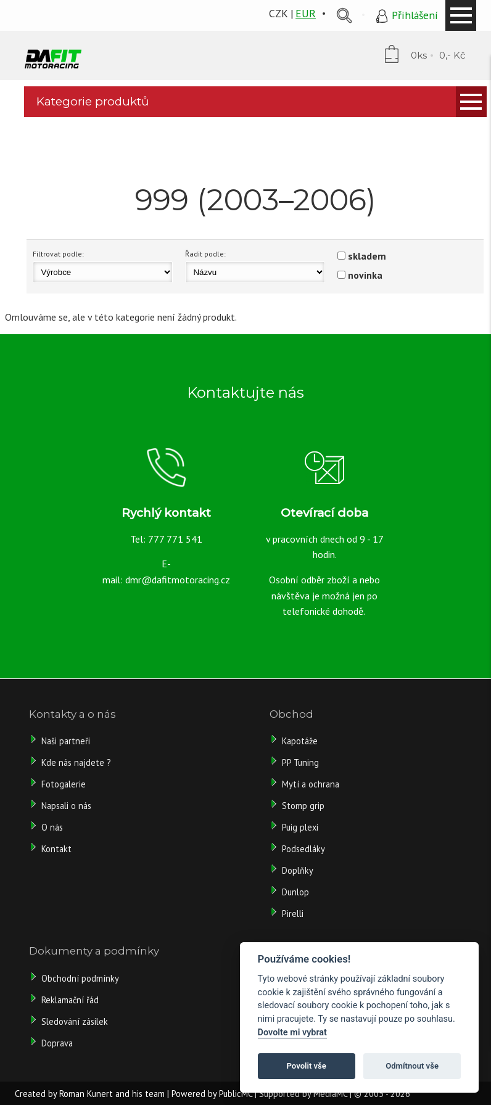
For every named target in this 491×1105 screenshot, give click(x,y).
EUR (305, 13)
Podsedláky (303, 849)
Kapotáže (300, 741)
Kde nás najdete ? (76, 762)
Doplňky (297, 870)
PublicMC (235, 1093)
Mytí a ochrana (310, 784)
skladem (367, 256)
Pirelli (294, 913)
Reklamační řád (70, 1000)
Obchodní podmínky (80, 978)
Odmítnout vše (412, 1065)
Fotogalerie (63, 784)
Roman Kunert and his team (112, 1093)
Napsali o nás (66, 805)
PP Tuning (300, 762)
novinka (365, 275)
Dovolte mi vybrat (292, 1032)
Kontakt (56, 849)
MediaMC (330, 1093)
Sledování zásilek (74, 1021)
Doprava (57, 1043)
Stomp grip (303, 805)
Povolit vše (306, 1065)
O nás (52, 827)
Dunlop (295, 892)
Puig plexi (300, 827)
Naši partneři (65, 741)
